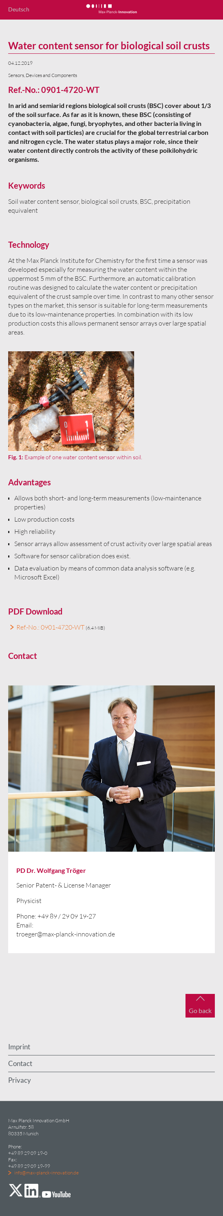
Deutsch (18, 9)
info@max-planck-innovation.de (46, 1173)
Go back (200, 1010)
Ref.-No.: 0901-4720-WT (50, 627)
